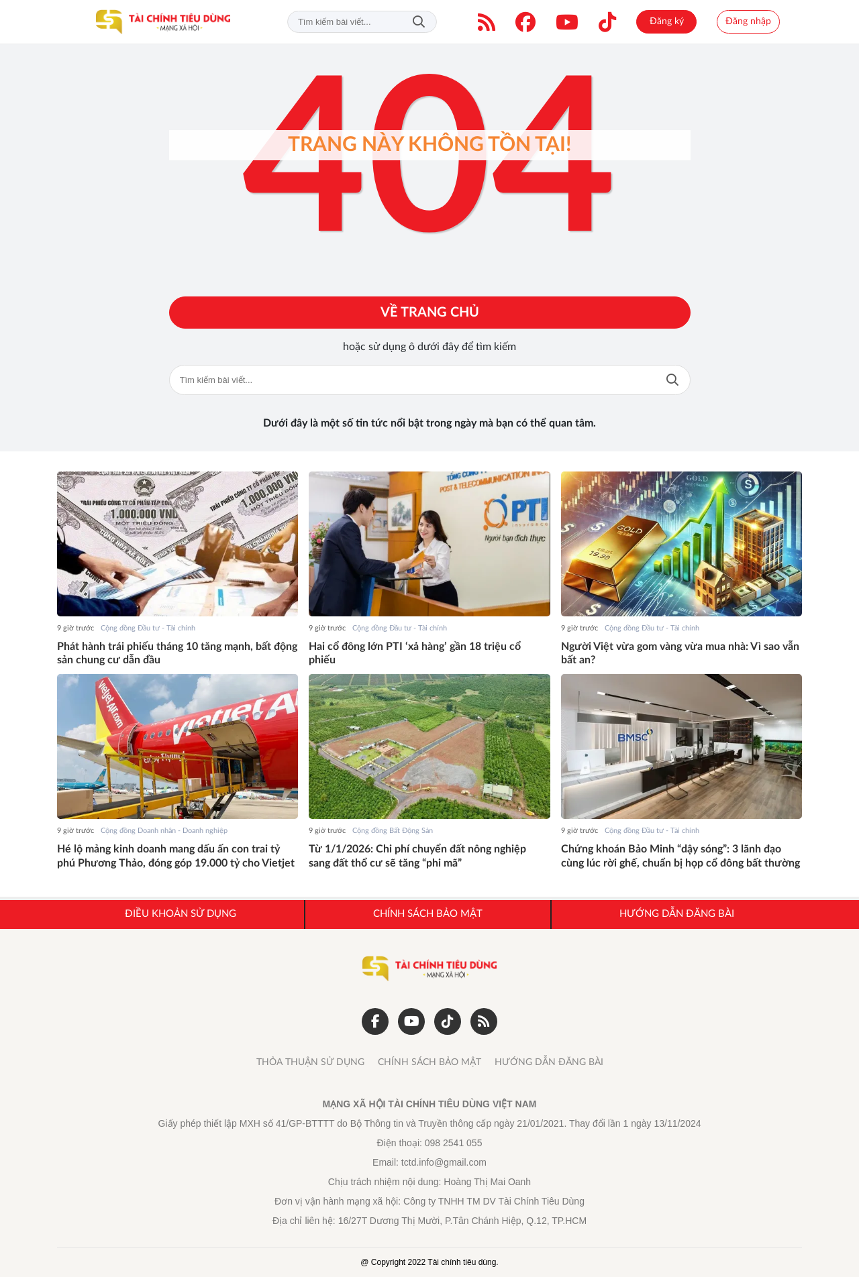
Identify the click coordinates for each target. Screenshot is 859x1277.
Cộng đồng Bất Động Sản (392, 830)
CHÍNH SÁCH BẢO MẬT (429, 1062)
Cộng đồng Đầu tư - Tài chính (148, 628)
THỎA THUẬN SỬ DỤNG (310, 1062)
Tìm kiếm (419, 22)
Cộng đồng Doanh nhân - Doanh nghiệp (164, 830)
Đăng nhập (748, 21)
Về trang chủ (430, 312)
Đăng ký (667, 21)
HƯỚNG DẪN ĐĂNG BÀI (549, 1062)
